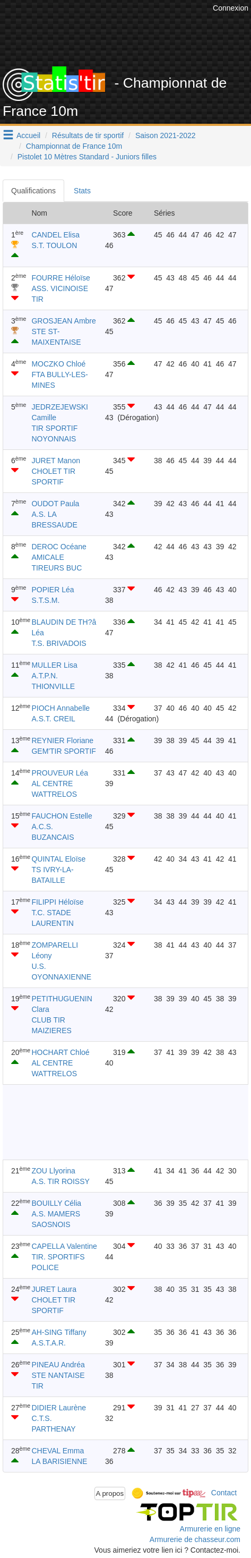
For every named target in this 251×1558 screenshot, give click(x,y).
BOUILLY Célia (56, 1203)
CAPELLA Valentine (64, 1246)
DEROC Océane (58, 546)
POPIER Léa (52, 589)
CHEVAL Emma (57, 1450)
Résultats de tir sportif (88, 135)
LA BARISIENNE (59, 1461)
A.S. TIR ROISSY (60, 1181)
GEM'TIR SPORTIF (63, 751)
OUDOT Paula (55, 503)
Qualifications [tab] (33, 190)
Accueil (28, 135)
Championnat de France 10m (74, 146)
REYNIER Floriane (62, 740)
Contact (224, 1492)
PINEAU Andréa (57, 1364)
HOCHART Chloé (60, 1052)
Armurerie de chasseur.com (195, 1539)
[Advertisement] (115, 1122)
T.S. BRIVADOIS (58, 643)
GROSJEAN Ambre (63, 321)
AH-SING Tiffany (58, 1332)
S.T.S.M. (45, 600)
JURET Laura (53, 1289)
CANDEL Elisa (55, 235)
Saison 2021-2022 (165, 135)
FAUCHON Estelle (61, 816)
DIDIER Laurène (58, 1407)
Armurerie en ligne (210, 1529)
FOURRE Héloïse (60, 278)
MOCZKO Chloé (58, 364)
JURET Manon (55, 460)
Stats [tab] (82, 190)
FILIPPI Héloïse (57, 902)
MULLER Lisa (54, 665)
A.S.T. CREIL (53, 718)
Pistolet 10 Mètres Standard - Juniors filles (87, 156)
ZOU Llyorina (53, 1171)
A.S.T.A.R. (48, 1343)
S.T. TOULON (54, 245)
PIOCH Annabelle (60, 708)
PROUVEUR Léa (59, 773)
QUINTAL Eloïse (58, 859)
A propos (110, 1493)
